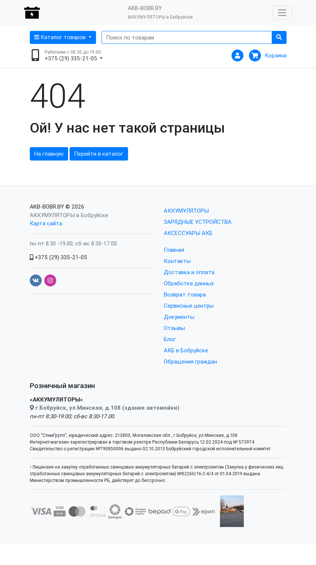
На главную (49, 153)
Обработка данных (189, 283)
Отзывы (174, 327)
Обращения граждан (190, 361)
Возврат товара (185, 294)
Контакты (177, 260)
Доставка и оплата (189, 272)
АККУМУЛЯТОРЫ (186, 210)
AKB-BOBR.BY (47, 206)
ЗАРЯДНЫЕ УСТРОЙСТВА (198, 221)
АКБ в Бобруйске (186, 350)
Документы (179, 316)
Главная (174, 249)
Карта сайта (46, 223)
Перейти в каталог (98, 153)
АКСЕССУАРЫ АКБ (188, 233)
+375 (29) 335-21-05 (58, 257)
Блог (170, 339)
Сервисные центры (189, 305)
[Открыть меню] (282, 13)
